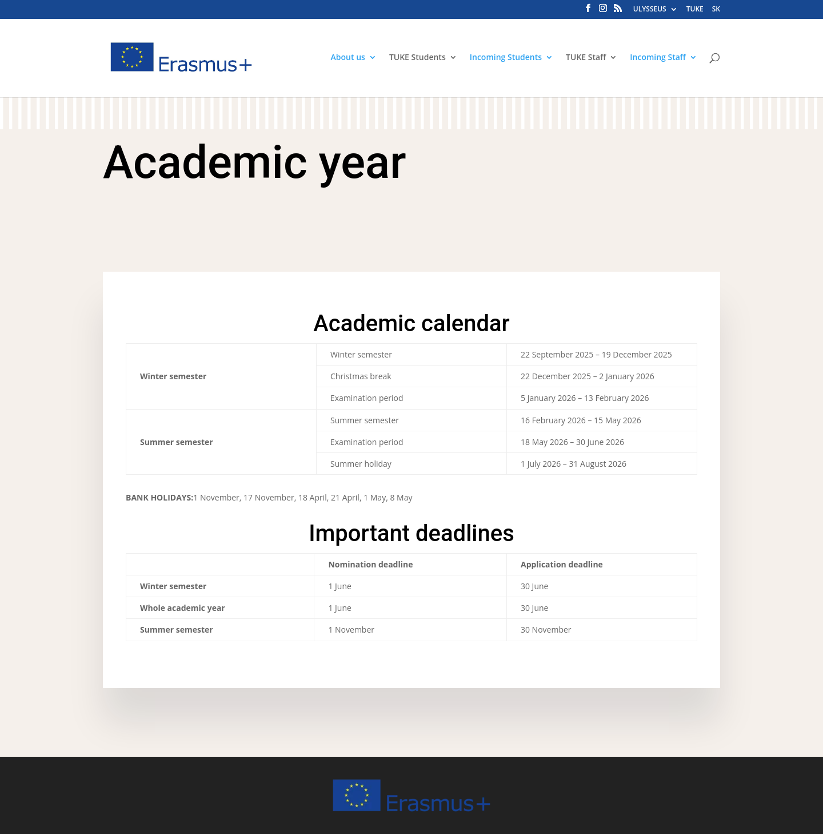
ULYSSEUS (649, 10)
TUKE (695, 10)
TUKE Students (417, 57)
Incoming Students (506, 57)
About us (348, 57)
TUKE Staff (586, 57)
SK (716, 10)
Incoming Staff (658, 57)
